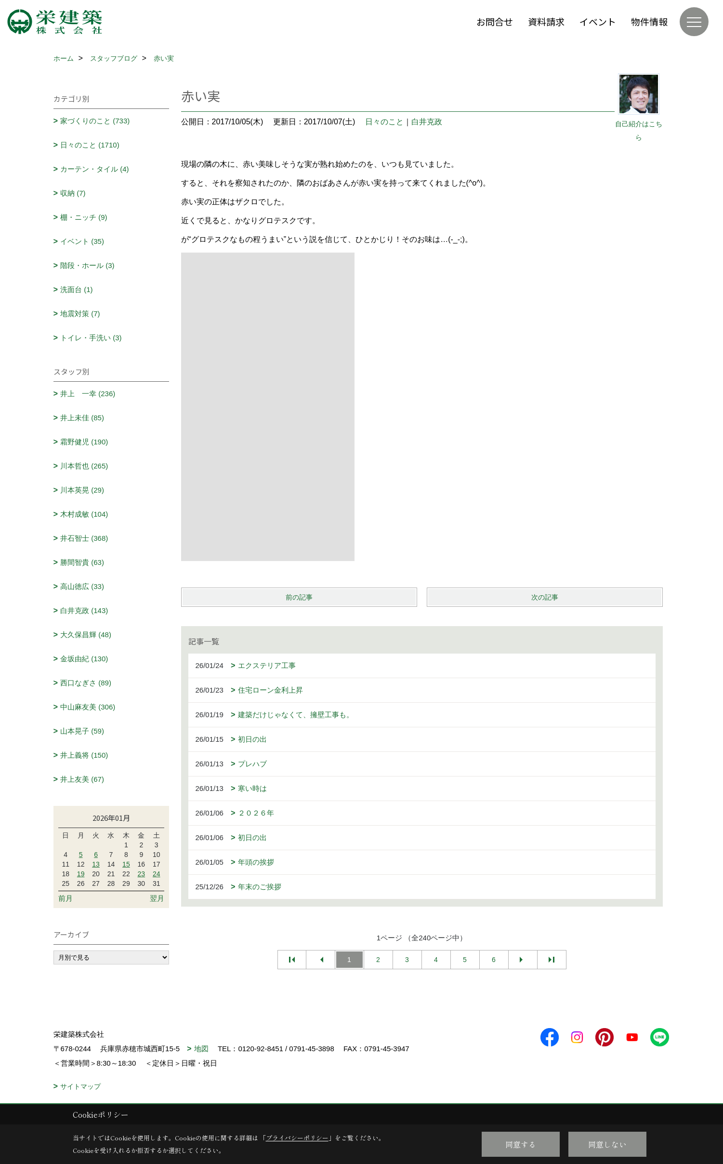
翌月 (157, 898)
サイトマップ (80, 1086)
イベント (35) (82, 241)
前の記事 (299, 597)
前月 (65, 898)
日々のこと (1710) (89, 145)
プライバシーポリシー (297, 1137)
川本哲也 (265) (84, 466)
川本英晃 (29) (82, 490)
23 (141, 874)
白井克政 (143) (84, 610)
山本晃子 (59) (82, 731)
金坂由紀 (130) (84, 659)
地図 (201, 1048)
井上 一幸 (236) (87, 393)
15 (126, 864)
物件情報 (649, 21)
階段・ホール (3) (87, 265)
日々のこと (384, 122)
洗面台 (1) (76, 289)
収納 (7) (73, 193)
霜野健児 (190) (84, 442)
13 (96, 864)
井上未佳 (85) (82, 418)
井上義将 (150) (84, 755)
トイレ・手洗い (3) (91, 338)
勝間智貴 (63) (82, 562)
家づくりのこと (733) (95, 121)
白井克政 (426, 122)
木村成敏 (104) (84, 514)
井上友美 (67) (82, 779)
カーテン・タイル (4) (94, 169)
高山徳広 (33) (82, 586)
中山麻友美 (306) (87, 707)
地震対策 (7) (80, 313)
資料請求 (546, 21)
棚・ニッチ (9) (83, 217)
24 (156, 874)
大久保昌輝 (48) (85, 634)
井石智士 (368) (84, 538)
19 (81, 874)
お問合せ (494, 21)
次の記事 (544, 597)
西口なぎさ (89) (85, 683)
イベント (597, 21)
